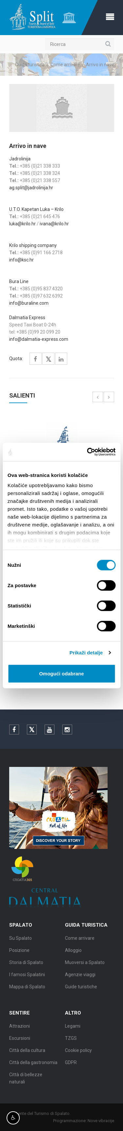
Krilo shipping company (33, 245)
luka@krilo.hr (22, 223)
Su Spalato (20, 940)
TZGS (71, 1040)
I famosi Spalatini (27, 976)
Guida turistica (30, 64)
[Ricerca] (79, 44)
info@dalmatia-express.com (38, 339)
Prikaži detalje (86, 652)
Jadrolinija (20, 158)
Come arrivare (65, 64)
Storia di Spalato (26, 964)
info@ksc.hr (21, 259)
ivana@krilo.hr (55, 223)
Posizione (19, 952)
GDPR (71, 1064)
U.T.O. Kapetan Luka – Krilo (36, 209)
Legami (72, 1028)
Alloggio (73, 952)
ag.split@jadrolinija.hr (31, 187)
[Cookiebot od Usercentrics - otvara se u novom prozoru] (87, 452)
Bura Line (19, 281)
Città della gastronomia (33, 1064)
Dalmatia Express (27, 317)
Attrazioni (19, 1028)
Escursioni (19, 1040)
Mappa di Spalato (27, 988)
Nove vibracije (102, 1120)
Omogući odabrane (61, 673)
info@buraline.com (29, 303)
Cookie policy (78, 1052)
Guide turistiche (81, 988)
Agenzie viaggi (80, 976)
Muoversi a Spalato (85, 964)
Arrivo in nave (100, 64)
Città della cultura (27, 1052)
